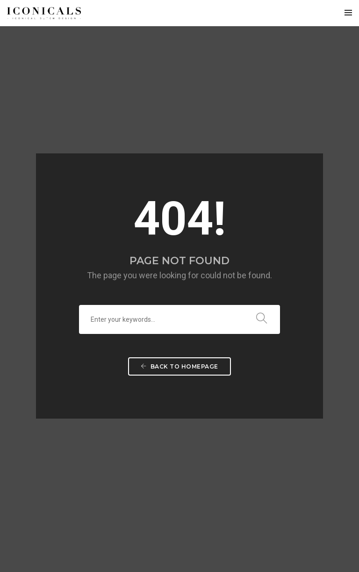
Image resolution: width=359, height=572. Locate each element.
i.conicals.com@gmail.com (69, 486)
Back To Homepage (179, 252)
